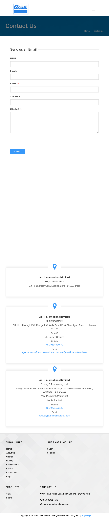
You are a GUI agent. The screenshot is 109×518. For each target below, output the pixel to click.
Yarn (51, 449)
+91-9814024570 (54, 344)
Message (16, 109)
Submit (17, 151)
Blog (8, 476)
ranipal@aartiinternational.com (54, 415)
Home (9, 449)
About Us (10, 453)
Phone (14, 83)
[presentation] (31, 140)
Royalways (86, 515)
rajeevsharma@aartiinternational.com (40, 352)
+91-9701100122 (54, 408)
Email (14, 71)
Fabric (52, 453)
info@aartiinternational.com (74, 352)
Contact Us (11, 472)
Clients (9, 456)
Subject (15, 96)
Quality (9, 460)
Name (14, 58)
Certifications (12, 464)
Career (9, 468)
